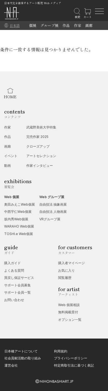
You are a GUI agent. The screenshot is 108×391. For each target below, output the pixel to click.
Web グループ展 (51, 197)
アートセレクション (41, 156)
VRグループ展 (49, 219)
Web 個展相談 (69, 305)
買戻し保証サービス (19, 278)
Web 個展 (11, 197)
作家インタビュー (39, 165)
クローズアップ (38, 146)
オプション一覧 (69, 319)
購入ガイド (12, 263)
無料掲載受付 (68, 312)
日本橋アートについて (21, 351)
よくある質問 (14, 270)
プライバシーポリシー (70, 358)
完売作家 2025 (37, 137)
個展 (32, 25)
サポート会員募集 (17, 285)
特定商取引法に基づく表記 (74, 365)
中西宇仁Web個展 (18, 212)
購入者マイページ (71, 263)
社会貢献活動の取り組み (22, 358)
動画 (7, 165)
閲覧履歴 (64, 278)
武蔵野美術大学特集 (41, 127)
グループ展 (49, 25)
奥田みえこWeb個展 (19, 204)
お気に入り (66, 270)
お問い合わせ (14, 300)
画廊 (88, 25)
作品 (66, 25)
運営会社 (11, 365)
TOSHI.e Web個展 (18, 234)
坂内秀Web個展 (16, 219)
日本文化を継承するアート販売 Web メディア (32, 3)
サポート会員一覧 (17, 292)
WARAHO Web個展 (19, 226)
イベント (10, 156)
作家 (77, 25)
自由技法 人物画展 (53, 212)
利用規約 (60, 351)
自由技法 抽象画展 (53, 204)
